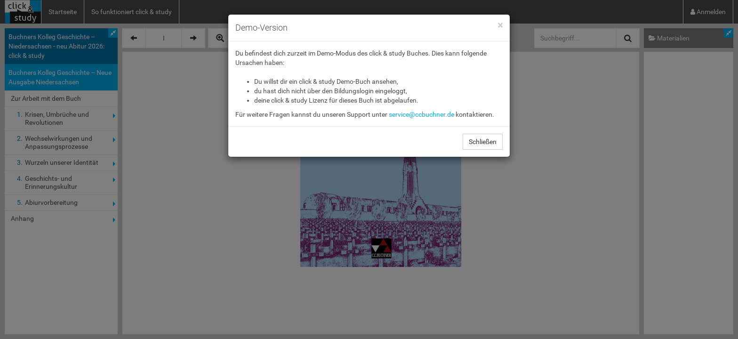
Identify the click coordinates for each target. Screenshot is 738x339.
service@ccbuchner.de (421, 114)
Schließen (483, 141)
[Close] (500, 26)
